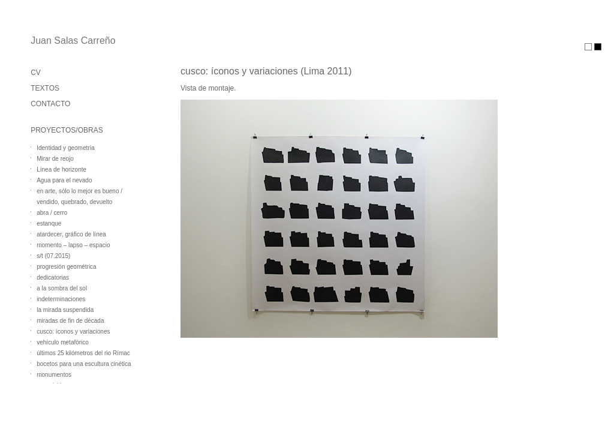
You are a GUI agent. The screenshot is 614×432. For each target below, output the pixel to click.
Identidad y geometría (66, 148)
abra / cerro (52, 212)
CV (36, 72)
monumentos (54, 374)
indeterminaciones (61, 299)
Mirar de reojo (55, 158)
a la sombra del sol (62, 288)
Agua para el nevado (64, 180)
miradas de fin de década (70, 320)
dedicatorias (53, 277)
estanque (49, 223)
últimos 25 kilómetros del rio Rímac (83, 353)
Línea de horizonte (61, 169)
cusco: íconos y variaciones (73, 331)
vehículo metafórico (63, 342)
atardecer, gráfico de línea (71, 234)
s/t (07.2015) (53, 256)
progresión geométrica (67, 266)
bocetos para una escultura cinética (84, 364)
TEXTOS (45, 88)
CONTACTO (50, 104)
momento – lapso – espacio (73, 245)
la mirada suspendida (65, 310)
